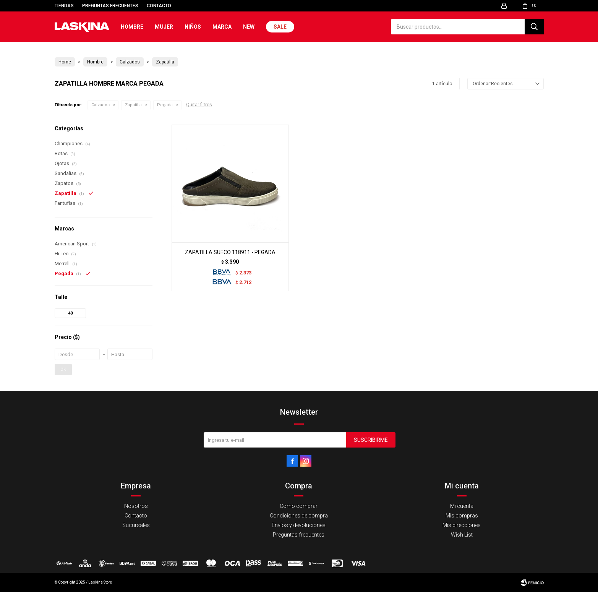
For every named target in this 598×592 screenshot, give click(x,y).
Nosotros (136, 506)
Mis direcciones (461, 525)
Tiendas (64, 5)
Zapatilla (133, 104)
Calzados (100, 104)
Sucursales (136, 525)
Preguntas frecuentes (110, 5)
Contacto (159, 5)
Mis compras (462, 516)
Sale (280, 27)
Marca (222, 27)
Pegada (165, 104)
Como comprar (299, 506)
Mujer (164, 27)
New (248, 27)
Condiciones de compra (299, 516)
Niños (193, 27)
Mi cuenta (461, 506)
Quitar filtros (199, 104)
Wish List (462, 535)
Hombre (132, 27)
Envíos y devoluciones (299, 525)
